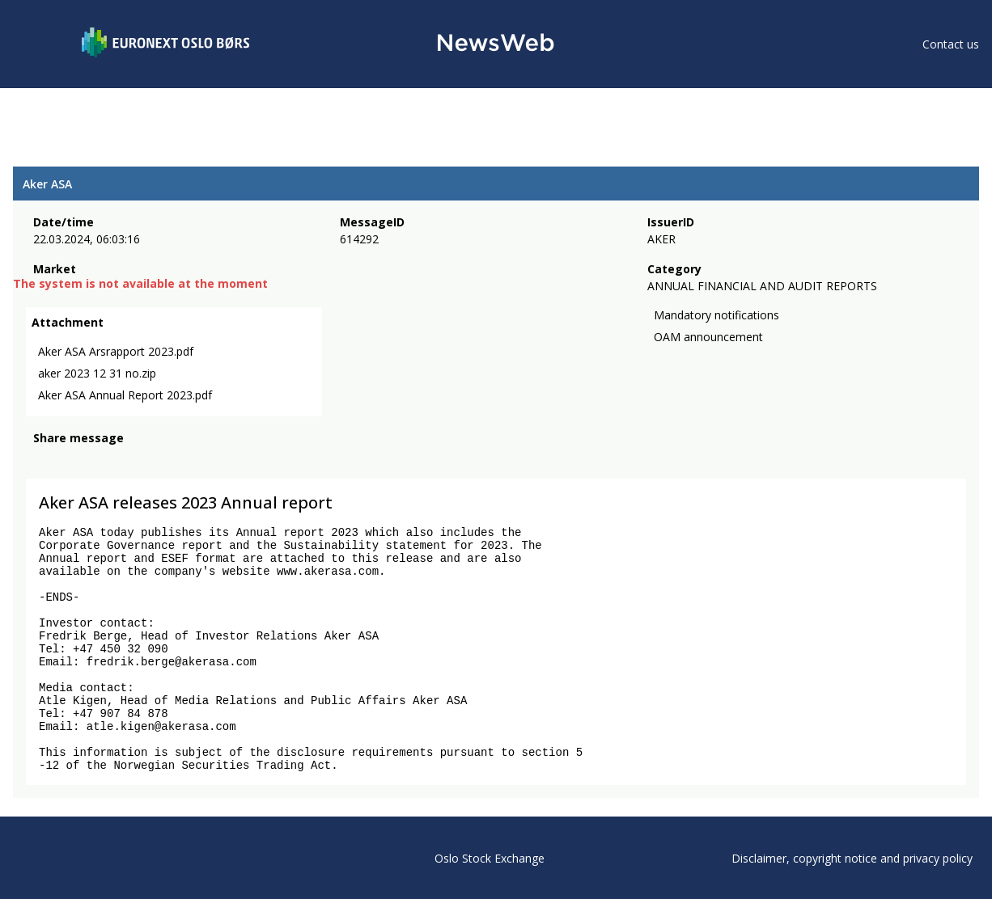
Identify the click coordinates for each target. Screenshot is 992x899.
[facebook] (42, 460)
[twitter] (68, 460)
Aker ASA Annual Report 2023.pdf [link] (125, 395)
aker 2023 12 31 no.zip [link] (97, 373)
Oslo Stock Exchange (490, 858)
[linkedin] (97, 460)
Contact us (950, 44)
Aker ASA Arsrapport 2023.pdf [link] (115, 351)
